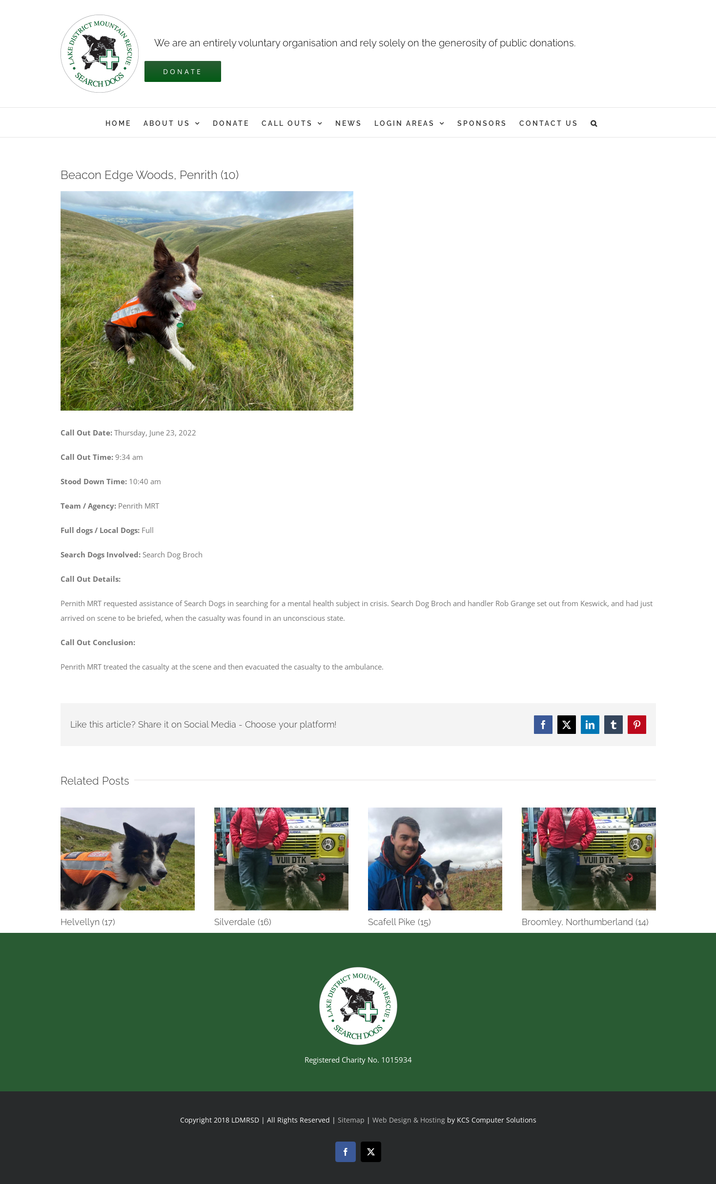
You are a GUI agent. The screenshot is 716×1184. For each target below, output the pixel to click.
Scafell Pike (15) (399, 922)
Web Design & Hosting (409, 1120)
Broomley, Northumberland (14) (585, 922)
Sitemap (351, 1120)
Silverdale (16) (242, 922)
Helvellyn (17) (88, 922)
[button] (594, 122)
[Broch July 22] (207, 301)
